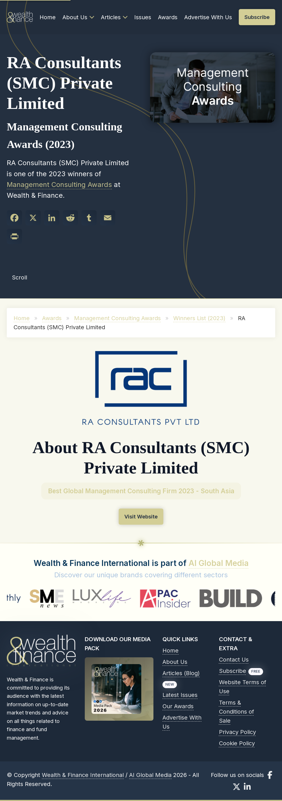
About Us (78, 17)
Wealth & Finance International (83, 775)
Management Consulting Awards (59, 184)
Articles (114, 17)
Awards (167, 17)
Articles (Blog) (181, 673)
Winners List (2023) (199, 318)
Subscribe (232, 671)
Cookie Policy (237, 743)
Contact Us (234, 659)
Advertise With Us (208, 17)
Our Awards (178, 706)
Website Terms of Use (242, 687)
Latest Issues (180, 695)
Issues (142, 17)
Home (48, 17)
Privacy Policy (237, 732)
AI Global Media (218, 563)
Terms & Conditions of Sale (236, 711)
